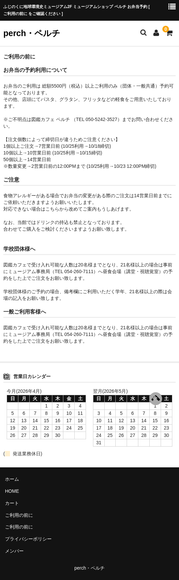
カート (12, 503)
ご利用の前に (19, 515)
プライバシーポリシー (28, 539)
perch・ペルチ (31, 33)
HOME (12, 491)
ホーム (12, 479)
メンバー (14, 551)
